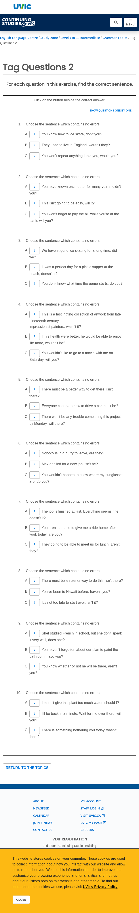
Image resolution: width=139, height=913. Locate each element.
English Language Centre (19, 38)
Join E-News (43, 823)
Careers (87, 830)
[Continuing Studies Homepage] (19, 22)
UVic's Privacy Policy (100, 886)
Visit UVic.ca (90, 815)
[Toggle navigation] (130, 22)
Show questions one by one (110, 110)
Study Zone (49, 38)
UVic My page (91, 823)
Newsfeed (41, 808)
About (38, 801)
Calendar (41, 815)
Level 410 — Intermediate (80, 38)
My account (90, 801)
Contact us (43, 830)
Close (21, 899)
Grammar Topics (115, 38)
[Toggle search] (116, 22)
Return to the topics (27, 768)
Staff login (90, 808)
